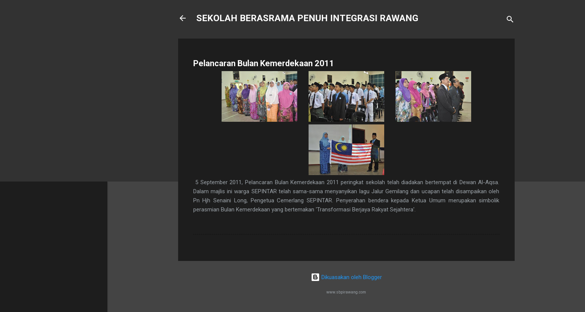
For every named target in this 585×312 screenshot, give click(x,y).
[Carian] (510, 20)
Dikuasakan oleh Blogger (346, 277)
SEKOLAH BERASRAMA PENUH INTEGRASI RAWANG (307, 18)
